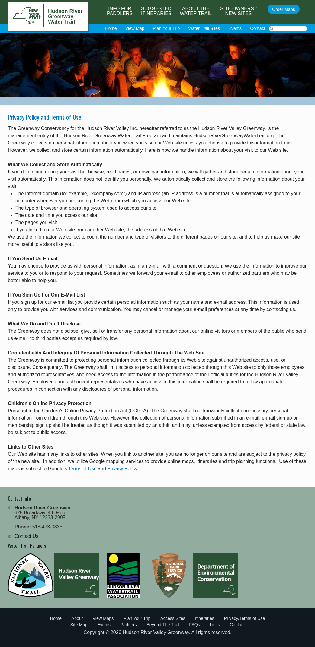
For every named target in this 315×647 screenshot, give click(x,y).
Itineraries (204, 618)
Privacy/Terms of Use (244, 618)
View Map (134, 28)
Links (215, 624)
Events (235, 28)
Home (111, 28)
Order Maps (283, 9)
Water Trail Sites (204, 28)
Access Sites (172, 618)
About (77, 618)
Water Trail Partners (27, 545)
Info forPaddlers (120, 11)
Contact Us (26, 536)
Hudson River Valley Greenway (156, 632)
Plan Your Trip (166, 28)
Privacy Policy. (122, 468)
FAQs (194, 624)
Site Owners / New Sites (238, 11)
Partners (128, 624)
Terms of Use (82, 468)
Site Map (79, 624)
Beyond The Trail (162, 624)
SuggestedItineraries (156, 11)
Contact (257, 28)
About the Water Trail (196, 11)
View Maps (103, 618)
